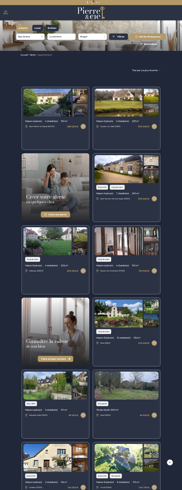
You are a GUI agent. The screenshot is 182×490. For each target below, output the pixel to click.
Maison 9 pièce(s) (117, 121)
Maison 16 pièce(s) (117, 482)
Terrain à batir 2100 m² (107, 409)
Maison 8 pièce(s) (46, 265)
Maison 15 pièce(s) (118, 337)
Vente (33, 54)
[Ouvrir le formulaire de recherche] (118, 36)
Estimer (52, 28)
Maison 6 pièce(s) (46, 121)
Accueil (24, 54)
